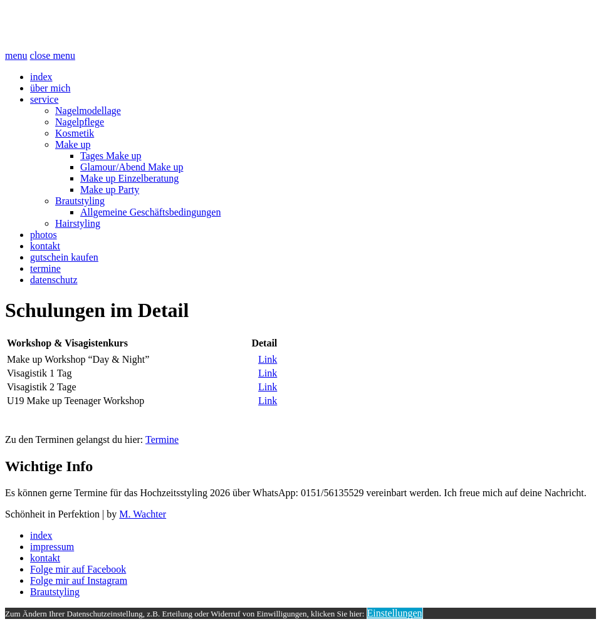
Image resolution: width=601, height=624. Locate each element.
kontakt (45, 246)
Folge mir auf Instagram (78, 580)
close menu (52, 55)
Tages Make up (111, 155)
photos (43, 234)
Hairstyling (77, 223)
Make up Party (109, 189)
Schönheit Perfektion (106, 24)
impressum (52, 546)
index (41, 76)
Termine (162, 439)
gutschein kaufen (64, 257)
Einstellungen (394, 613)
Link (267, 359)
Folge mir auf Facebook (78, 569)
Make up (72, 144)
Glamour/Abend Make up (131, 167)
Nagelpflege (79, 122)
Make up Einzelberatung (129, 178)
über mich (50, 88)
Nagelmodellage (88, 110)
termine (45, 268)
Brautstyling (80, 200)
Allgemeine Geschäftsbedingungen (150, 212)
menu (16, 55)
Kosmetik (74, 133)
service (44, 99)
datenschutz (54, 279)
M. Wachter (142, 514)
